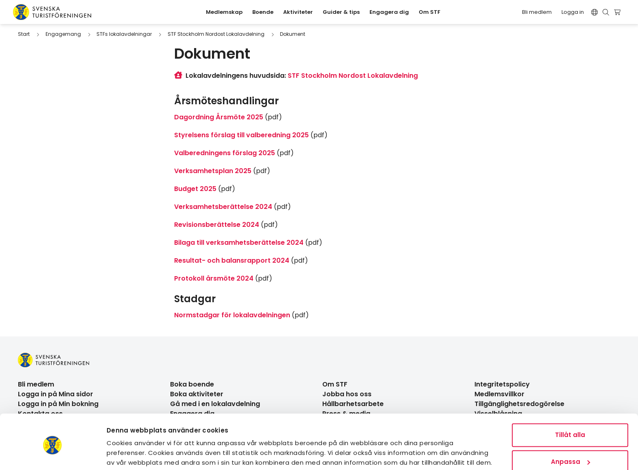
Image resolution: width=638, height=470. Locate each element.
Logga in (573, 12)
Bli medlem (537, 12)
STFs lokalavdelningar (124, 34)
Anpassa (570, 430)
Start (24, 34)
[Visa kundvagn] (618, 12)
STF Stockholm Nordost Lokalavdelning (216, 34)
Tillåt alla (570, 404)
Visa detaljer (128, 454)
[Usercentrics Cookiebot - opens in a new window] (52, 454)
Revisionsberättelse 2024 (216, 224)
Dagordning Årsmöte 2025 (218, 117)
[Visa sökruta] (606, 12)
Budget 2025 (195, 188)
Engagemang (63, 34)
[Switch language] (594, 12)
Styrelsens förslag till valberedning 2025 (241, 135)
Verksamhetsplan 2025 (212, 171)
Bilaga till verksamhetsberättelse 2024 (239, 242)
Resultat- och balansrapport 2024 (231, 260)
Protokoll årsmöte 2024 (213, 278)
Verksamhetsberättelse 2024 (223, 206)
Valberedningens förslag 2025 (224, 153)
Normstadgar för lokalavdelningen (232, 315)
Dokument (292, 34)
